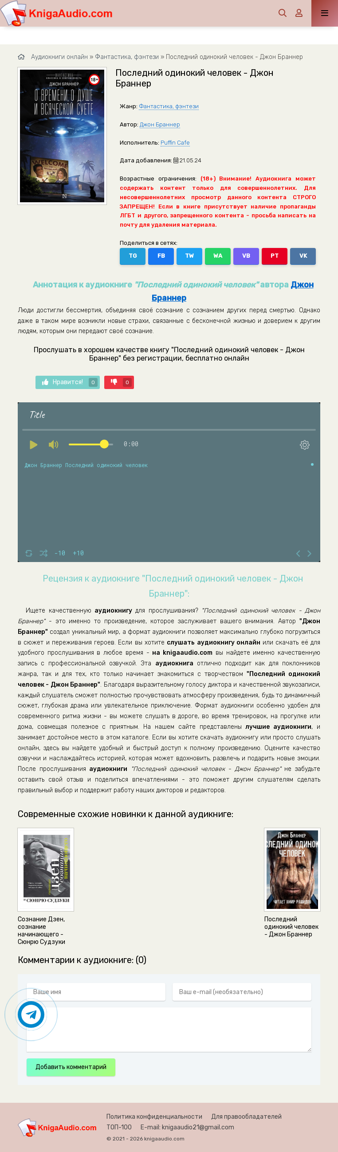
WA (217, 255)
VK (303, 255)
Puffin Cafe (175, 142)
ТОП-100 (119, 1127)
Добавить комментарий (70, 1067)
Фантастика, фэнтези (169, 106)
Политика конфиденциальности (154, 1117)
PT (275, 255)
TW (189, 255)
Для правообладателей (246, 1117)
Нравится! (70, 382)
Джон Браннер (160, 124)
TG (133, 255)
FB (161, 255)
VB (246, 255)
